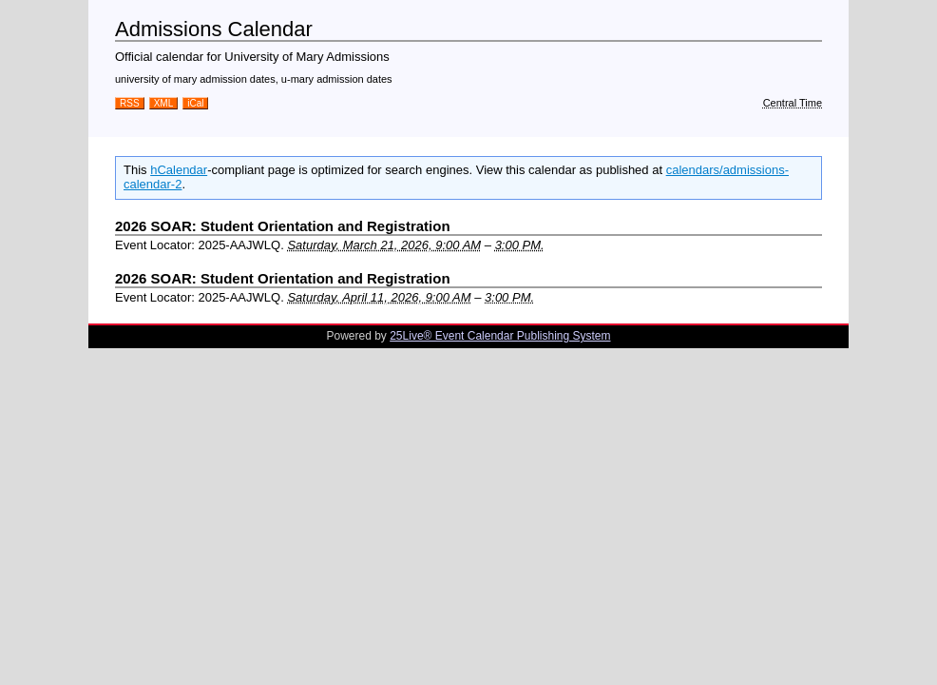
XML (164, 103)
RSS (130, 103)
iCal (195, 103)
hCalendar (178, 170)
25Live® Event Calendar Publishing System (500, 335)
